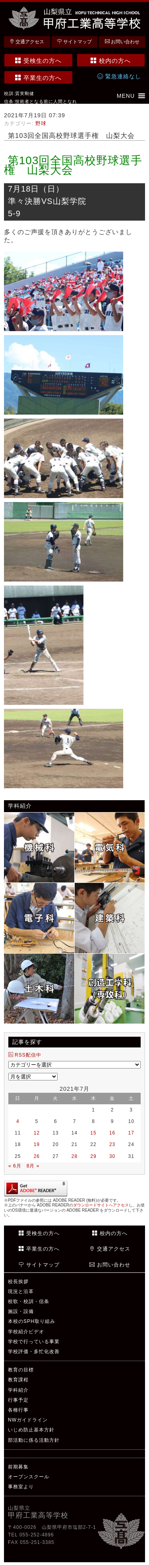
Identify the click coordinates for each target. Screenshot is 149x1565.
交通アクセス (27, 42)
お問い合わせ (122, 42)
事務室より (21, 1486)
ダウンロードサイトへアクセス (101, 1205)
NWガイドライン (28, 1420)
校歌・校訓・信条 (28, 1301)
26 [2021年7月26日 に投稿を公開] (37, 1156)
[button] (126, 96)
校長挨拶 (18, 1281)
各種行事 (18, 1410)
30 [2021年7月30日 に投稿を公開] (112, 1156)
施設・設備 (21, 1311)
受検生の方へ (38, 60)
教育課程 (18, 1380)
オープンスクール (28, 1477)
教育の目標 (21, 1370)
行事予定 (18, 1400)
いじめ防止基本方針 (31, 1430)
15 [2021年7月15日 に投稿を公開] (93, 1133)
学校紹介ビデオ (26, 1331)
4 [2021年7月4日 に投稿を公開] (17, 1121)
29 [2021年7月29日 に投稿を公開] (93, 1156)
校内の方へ (111, 60)
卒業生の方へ (38, 77)
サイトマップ (74, 42)
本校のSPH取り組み (31, 1321)
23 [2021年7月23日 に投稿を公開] (112, 1144)
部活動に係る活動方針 (34, 1440)
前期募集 (18, 1467)
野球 (40, 123)
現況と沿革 (21, 1291)
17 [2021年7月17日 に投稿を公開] (131, 1133)
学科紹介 (18, 1390)
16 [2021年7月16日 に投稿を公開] (112, 1133)
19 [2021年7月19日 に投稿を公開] (37, 1144)
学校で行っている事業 (34, 1341)
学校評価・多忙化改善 (34, 1351)
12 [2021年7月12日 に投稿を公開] (37, 1133)
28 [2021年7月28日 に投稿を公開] (74, 1156)
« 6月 (14, 1166)
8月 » (33, 1166)
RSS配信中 (24, 1055)
